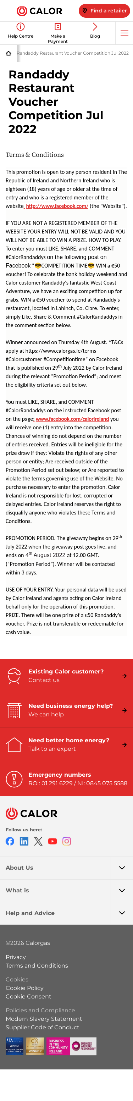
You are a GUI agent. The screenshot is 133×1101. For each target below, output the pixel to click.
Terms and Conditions (37, 965)
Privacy (16, 957)
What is (69, 890)
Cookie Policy (25, 988)
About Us (69, 868)
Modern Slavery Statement (44, 1018)
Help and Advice (69, 913)
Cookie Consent (28, 996)
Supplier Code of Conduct (42, 1027)
